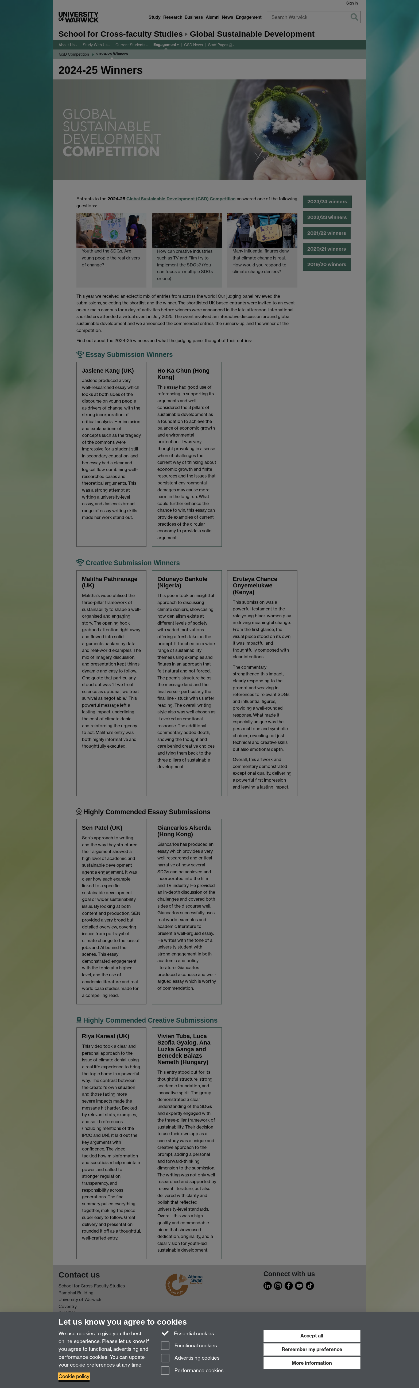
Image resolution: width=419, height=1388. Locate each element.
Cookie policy (74, 1376)
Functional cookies (189, 1346)
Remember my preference (312, 1349)
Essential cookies (187, 1333)
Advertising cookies (190, 1358)
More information (312, 1363)
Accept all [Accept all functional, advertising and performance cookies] (311, 1336)
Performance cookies (192, 1371)
